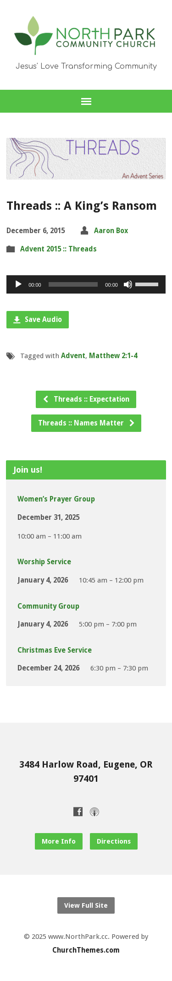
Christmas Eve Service (54, 650)
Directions (114, 841)
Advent (73, 356)
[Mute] (128, 284)
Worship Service (44, 562)
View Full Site (86, 905)
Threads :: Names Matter (86, 423)
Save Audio (37, 320)
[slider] (73, 284)
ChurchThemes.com (86, 950)
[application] (86, 284)
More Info (59, 841)
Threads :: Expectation (85, 399)
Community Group (48, 606)
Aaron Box (111, 231)
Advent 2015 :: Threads (58, 249)
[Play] (18, 284)
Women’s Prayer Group (56, 499)
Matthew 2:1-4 (113, 356)
